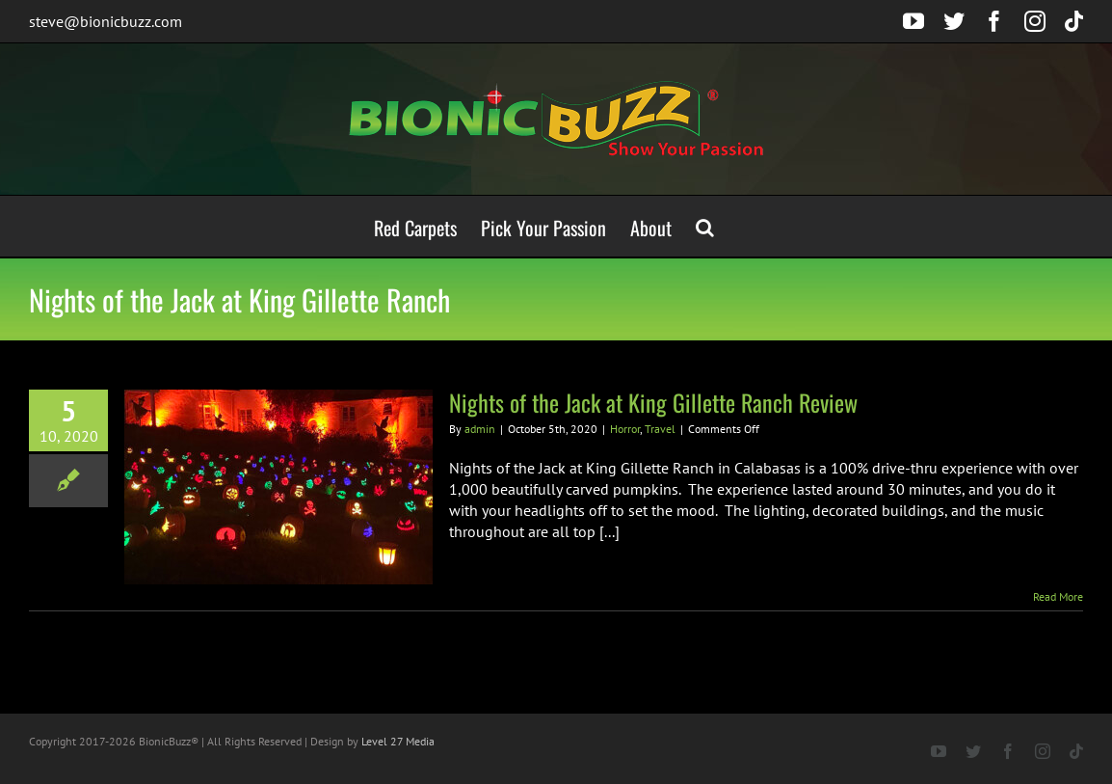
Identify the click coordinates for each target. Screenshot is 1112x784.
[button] (705, 226)
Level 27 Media (398, 741)
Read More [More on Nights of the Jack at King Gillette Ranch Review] (1058, 596)
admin (479, 428)
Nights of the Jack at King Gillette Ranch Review (653, 402)
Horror (625, 428)
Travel (660, 428)
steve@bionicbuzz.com (105, 21)
